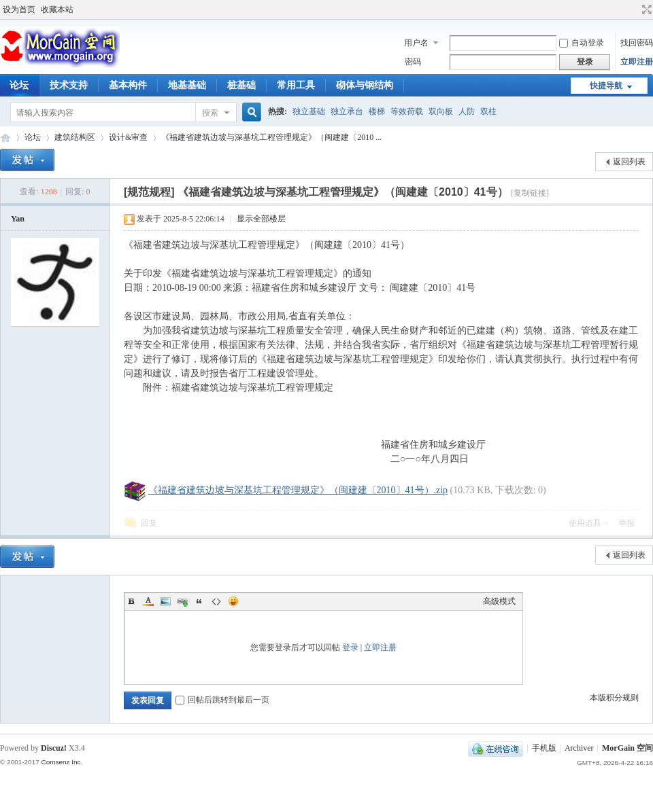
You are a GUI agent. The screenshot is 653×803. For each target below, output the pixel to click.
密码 (413, 62)
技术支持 (69, 85)
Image (165, 601)
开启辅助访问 (634, 9)
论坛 (32, 137)
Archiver (579, 748)
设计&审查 (128, 137)
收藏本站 (57, 9)
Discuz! (54, 748)
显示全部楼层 (261, 219)
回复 (149, 523)
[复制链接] (530, 193)
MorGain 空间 (5, 137)
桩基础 (241, 85)
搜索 (210, 113)
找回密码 (636, 43)
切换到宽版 (645, 9)
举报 (626, 523)
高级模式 (499, 601)
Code (216, 601)
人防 (466, 111)
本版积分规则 (614, 697)
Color (148, 601)
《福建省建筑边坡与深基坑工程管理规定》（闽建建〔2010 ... (271, 137)
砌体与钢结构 (364, 85)
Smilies (233, 601)
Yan (17, 219)
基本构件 (128, 85)
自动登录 (581, 43)
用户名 (416, 43)
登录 (350, 647)
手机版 (544, 748)
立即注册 (636, 62)
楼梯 (377, 111)
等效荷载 (406, 111)
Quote (199, 601)
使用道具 (585, 523)
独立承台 (347, 111)
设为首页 (19, 9)
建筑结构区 (74, 137)
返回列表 (629, 161)
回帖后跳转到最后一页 (222, 699)
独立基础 (308, 111)
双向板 (441, 111)
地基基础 (187, 85)
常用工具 (296, 85)
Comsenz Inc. (61, 762)
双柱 (488, 111)
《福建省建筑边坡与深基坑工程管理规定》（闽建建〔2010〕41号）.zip (298, 490)
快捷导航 (606, 85)
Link (182, 601)
